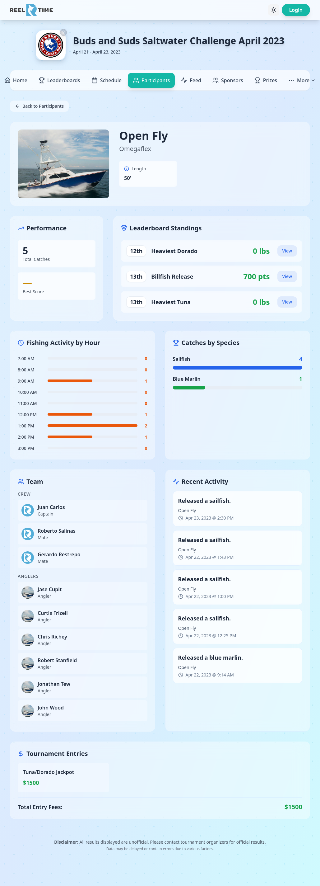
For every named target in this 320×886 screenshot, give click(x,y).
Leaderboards (59, 80)
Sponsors (227, 80)
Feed (191, 80)
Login (296, 10)
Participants (151, 80)
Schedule (106, 80)
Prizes (265, 80)
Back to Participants (39, 106)
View (287, 251)
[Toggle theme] (273, 10)
